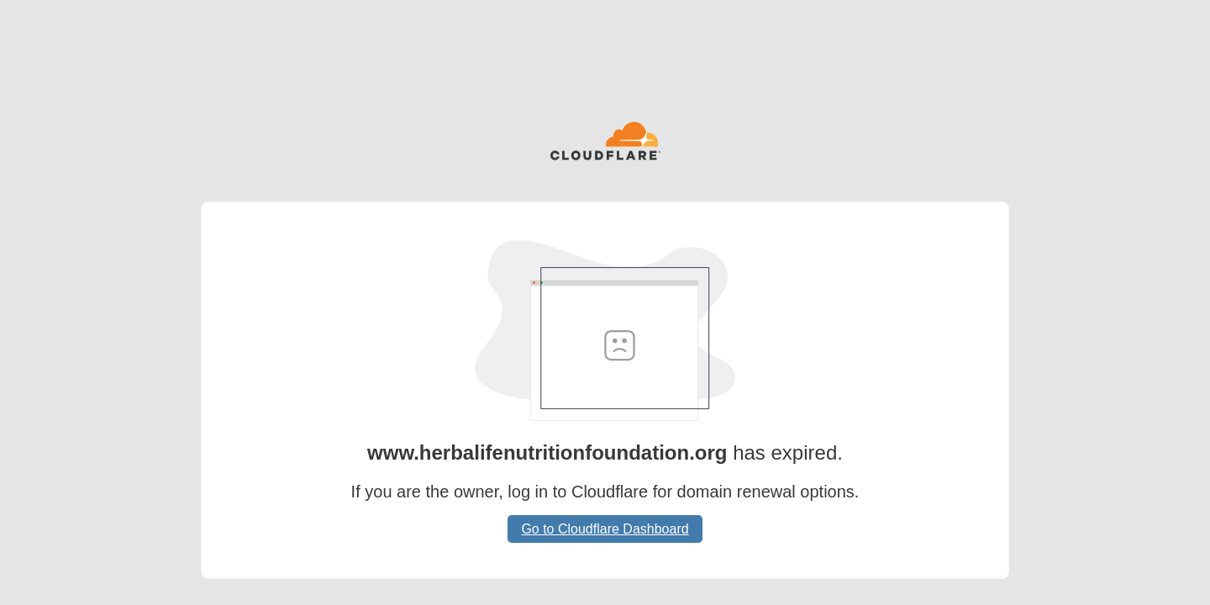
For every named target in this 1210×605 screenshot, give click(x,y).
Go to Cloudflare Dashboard (604, 529)
